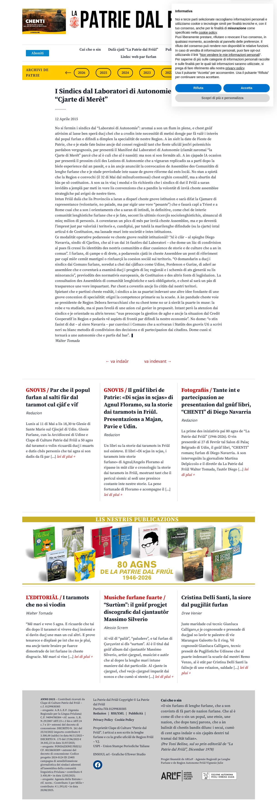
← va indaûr (117, 361)
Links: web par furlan (138, 57)
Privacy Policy (103, 720)
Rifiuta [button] (198, 781)
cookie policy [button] (208, 725)
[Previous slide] (68, 72)
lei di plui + (66, 456)
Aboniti (37, 53)
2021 (190, 72)
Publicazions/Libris (181, 49)
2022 (168, 72)
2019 (234, 72)
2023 (147, 72)
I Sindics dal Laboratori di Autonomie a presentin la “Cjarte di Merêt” (135, 95)
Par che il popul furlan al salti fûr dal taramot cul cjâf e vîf (58, 397)
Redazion (99, 713)
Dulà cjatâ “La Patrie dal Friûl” (133, 49)
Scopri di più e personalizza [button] (222, 790)
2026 (81, 72)
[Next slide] (247, 72)
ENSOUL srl (101, 754)
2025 (103, 72)
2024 (125, 72)
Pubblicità (136, 713)
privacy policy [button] (234, 761)
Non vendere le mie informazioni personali (230, 747)
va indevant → (158, 361)
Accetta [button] (246, 781)
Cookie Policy (124, 720)
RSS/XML (117, 713)
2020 (212, 72)
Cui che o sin (90, 49)
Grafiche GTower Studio (129, 754)
